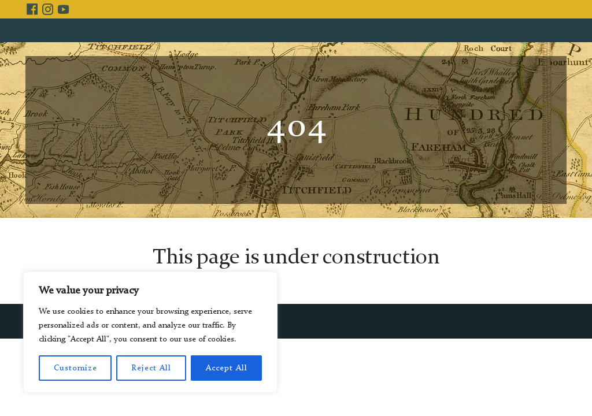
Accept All (226, 368)
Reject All (151, 368)
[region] (150, 332)
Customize (75, 368)
